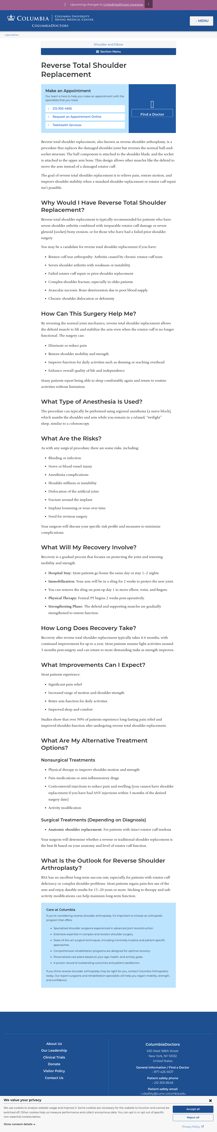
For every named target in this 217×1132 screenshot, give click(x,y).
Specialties (11, 35)
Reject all (193, 1117)
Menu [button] (204, 21)
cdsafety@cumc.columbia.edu (163, 1068)
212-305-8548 (164, 1057)
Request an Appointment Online (75, 107)
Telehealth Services (66, 116)
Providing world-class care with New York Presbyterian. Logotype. (132, 999)
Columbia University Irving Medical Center (92, 997)
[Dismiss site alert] (144, 4)
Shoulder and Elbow (108, 44)
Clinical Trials (54, 1032)
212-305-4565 (62, 99)
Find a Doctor (152, 103)
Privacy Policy (193, 1126)
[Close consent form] (210, 1100)
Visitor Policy (54, 1045)
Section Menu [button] (108, 51)
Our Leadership (54, 1025)
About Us (54, 1018)
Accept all (193, 1109)
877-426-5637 (164, 1046)
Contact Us (54, 1052)
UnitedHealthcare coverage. (121, 4)
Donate (54, 1039)
